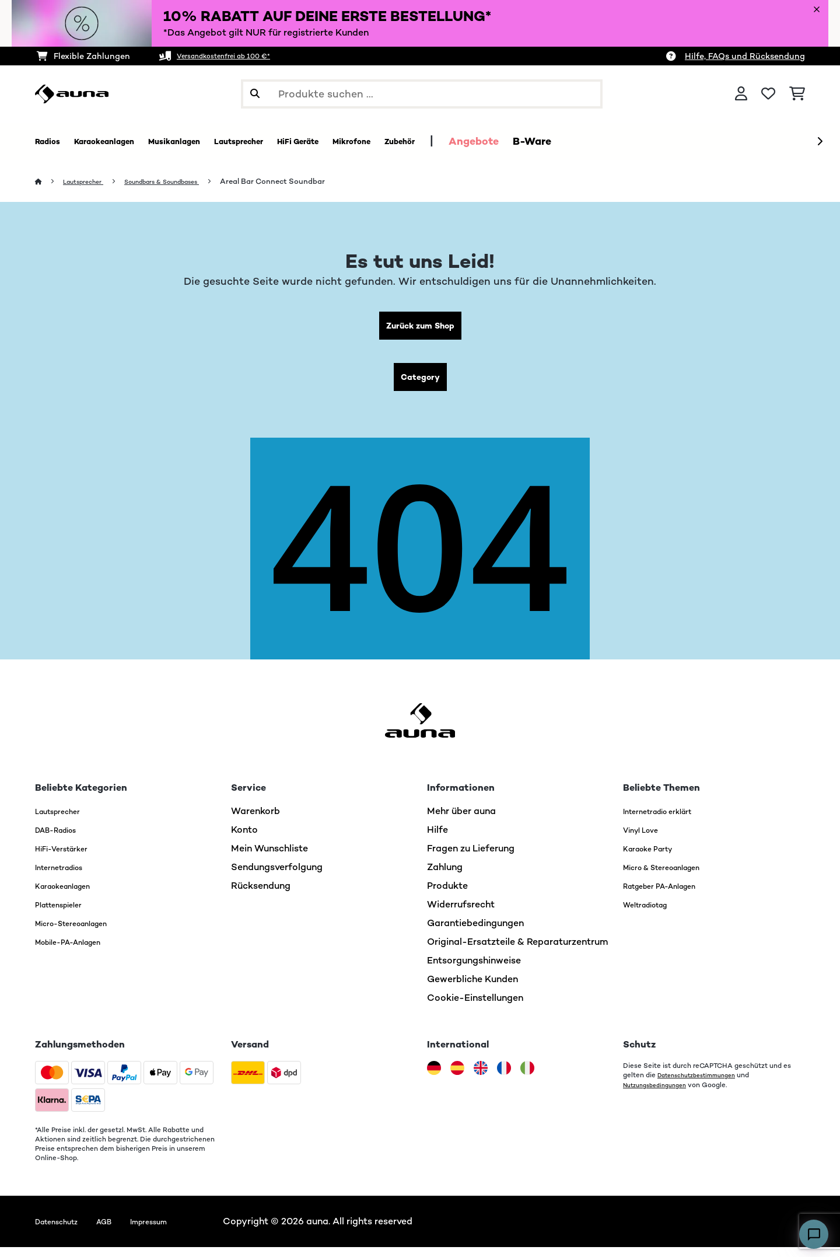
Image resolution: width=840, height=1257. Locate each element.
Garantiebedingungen (475, 933)
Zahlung (445, 877)
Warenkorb (255, 821)
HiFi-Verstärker (69, 858)
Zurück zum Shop (420, 328)
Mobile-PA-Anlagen (79, 951)
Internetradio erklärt (668, 821)
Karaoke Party (655, 858)
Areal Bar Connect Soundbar (305, 182)
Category (420, 384)
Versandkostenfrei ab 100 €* (236, 56)
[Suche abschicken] (255, 94)
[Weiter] (819, 142)
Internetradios (66, 877)
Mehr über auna (461, 821)
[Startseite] (50, 182)
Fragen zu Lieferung (470, 858)
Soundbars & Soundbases (184, 182)
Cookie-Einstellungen (475, 1007)
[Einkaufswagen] (797, 93)
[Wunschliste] (768, 93)
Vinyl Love (645, 839)
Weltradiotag (653, 914)
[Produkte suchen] (422, 94)
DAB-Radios (62, 839)
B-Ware (641, 141)
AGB (120, 1231)
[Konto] (741, 93)
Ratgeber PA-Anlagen (671, 895)
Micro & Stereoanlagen (674, 877)
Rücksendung (260, 895)
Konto (244, 839)
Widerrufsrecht (461, 914)
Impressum (173, 1231)
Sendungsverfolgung (277, 877)
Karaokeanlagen (71, 895)
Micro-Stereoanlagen (83, 933)
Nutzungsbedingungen (660, 1094)
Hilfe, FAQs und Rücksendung (745, 56)
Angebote (583, 141)
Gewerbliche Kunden (472, 989)
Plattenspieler (66, 914)
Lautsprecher (90, 182)
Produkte (447, 895)
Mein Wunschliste (269, 858)
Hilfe (437, 839)
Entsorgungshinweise (474, 970)
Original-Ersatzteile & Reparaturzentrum (517, 951)
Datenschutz (63, 1231)
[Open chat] (813, 1234)
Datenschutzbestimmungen (703, 1085)
